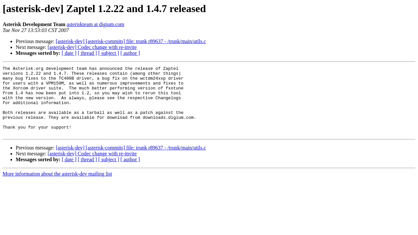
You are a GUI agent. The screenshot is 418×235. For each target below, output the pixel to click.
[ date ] (69, 53)
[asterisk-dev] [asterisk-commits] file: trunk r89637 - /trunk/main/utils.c (131, 41)
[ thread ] (87, 53)
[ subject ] (108, 53)
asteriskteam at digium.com (95, 24)
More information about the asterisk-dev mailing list (57, 187)
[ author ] (130, 53)
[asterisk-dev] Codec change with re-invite (92, 47)
